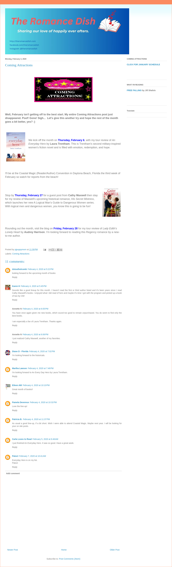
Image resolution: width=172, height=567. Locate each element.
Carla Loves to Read (22, 439)
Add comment (13, 473)
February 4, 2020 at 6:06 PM (35, 334)
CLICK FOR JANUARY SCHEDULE (143, 64)
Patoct (15, 456)
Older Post (115, 550)
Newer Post (12, 550)
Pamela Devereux (20, 402)
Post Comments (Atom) (69, 559)
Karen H (16, 286)
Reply (14, 277)
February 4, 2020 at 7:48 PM (40, 368)
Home (63, 550)
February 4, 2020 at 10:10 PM (36, 385)
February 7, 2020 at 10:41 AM (32, 456)
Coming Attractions (20, 254)
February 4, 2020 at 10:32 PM (43, 402)
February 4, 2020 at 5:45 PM (33, 286)
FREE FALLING (134, 90)
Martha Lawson (19, 368)
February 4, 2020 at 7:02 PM (42, 351)
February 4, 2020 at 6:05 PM (35, 309)
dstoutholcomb (19, 269)
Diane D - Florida (20, 351)
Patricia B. (17, 419)
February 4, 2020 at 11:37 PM (36, 419)
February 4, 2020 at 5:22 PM (40, 269)
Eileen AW (17, 385)
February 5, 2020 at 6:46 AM (45, 439)
